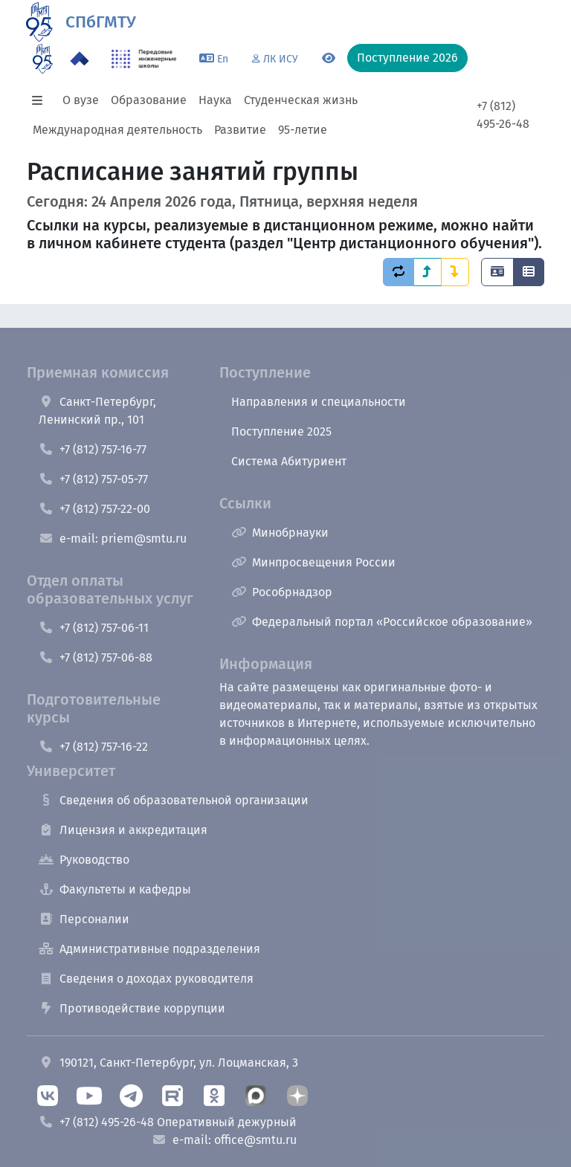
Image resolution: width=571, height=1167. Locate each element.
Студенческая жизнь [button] (301, 100)
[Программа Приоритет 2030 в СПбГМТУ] (79, 59)
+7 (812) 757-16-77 (92, 449)
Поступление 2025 (281, 431)
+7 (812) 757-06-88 (95, 657)
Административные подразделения (149, 949)
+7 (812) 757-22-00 (94, 509)
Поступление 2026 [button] (407, 58)
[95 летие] (43, 59)
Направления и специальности (318, 402)
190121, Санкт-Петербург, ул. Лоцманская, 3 (168, 1063)
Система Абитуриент (288, 461)
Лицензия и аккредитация (123, 830)
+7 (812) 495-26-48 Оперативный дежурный (168, 1122)
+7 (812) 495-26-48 (503, 115)
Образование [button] (149, 100)
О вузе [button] (80, 100)
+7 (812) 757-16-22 (93, 747)
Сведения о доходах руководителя (146, 979)
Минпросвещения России (313, 562)
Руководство (84, 860)
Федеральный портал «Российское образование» (381, 622)
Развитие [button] (240, 130)
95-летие (302, 130)
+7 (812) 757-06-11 (94, 628)
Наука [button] (215, 100)
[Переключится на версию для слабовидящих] (328, 59)
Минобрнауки (280, 533)
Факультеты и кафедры (115, 889)
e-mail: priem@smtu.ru (113, 538)
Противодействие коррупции (132, 1008)
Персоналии (84, 919)
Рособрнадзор (281, 592)
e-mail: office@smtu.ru (224, 1140)
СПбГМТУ (100, 22)
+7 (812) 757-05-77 (93, 479)
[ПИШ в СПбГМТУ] (143, 59)
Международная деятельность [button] (117, 130)
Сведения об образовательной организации (174, 800)
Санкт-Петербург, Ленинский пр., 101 (97, 411)
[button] (42, 100)
